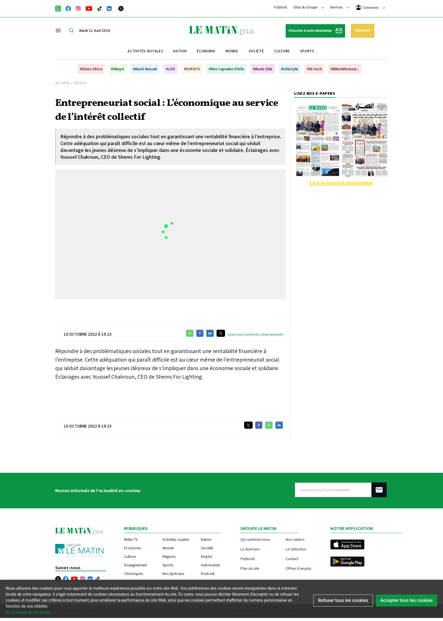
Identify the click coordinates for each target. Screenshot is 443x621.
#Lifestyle (289, 68)
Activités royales (145, 51)
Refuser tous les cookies (343, 600)
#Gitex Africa (91, 68)
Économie (206, 51)
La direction (250, 548)
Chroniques (133, 573)
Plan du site (249, 568)
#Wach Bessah (145, 68)
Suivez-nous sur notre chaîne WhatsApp (255, 335)
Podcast (208, 573)
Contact (292, 558)
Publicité (280, 7)
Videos (80, 83)
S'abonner (362, 30)
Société (256, 51)
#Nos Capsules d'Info (226, 68)
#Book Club (262, 68)
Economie (132, 547)
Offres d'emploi (298, 568)
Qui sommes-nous (255, 539)
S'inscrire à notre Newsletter (315, 30)
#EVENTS (192, 68)
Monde (232, 51)
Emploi (206, 556)
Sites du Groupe (308, 7)
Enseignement (135, 565)
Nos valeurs (295, 539)
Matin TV (131, 539)
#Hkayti (117, 68)
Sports (307, 51)
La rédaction (296, 548)
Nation (180, 51)
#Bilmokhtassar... (345, 68)
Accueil (62, 83)
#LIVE (170, 68)
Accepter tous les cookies (406, 600)
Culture (282, 51)
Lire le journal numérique (341, 182)
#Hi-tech (314, 68)
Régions (169, 556)
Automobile (210, 565)
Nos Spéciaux (173, 573)
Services (339, 7)
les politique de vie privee (28, 612)
